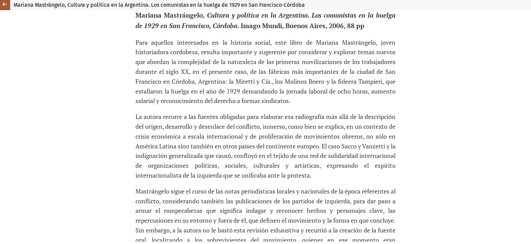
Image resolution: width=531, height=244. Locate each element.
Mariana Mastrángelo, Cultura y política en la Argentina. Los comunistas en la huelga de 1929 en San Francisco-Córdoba (159, 5)
